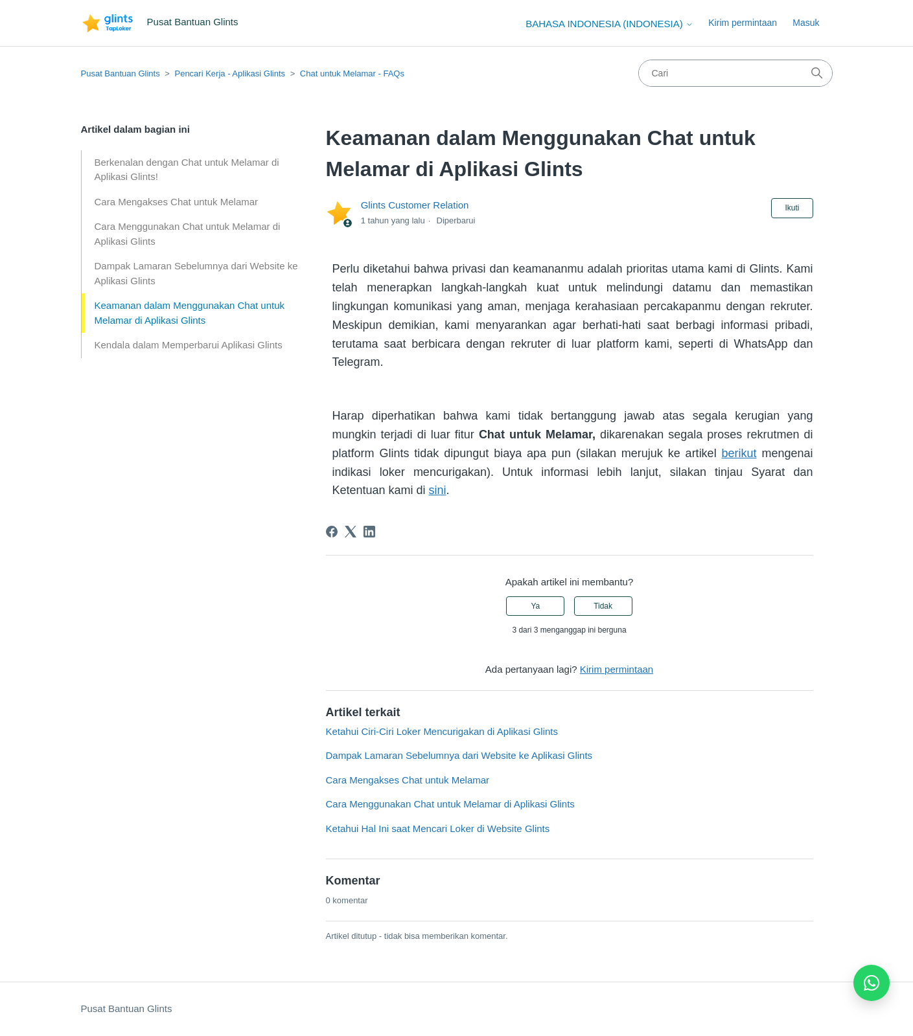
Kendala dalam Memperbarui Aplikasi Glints (189, 344)
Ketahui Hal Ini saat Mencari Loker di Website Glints (438, 828)
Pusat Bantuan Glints (120, 73)
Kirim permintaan (742, 22)
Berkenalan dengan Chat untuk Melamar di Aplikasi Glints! (187, 170)
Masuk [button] (805, 22)
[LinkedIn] (369, 531)
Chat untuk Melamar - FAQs (352, 73)
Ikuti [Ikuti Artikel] (792, 207)
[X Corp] (350, 531)
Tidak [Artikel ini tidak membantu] (603, 606)
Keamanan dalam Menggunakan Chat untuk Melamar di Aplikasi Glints (190, 313)
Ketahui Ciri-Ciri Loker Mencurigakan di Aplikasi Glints (442, 731)
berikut (739, 453)
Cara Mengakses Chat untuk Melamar (177, 201)
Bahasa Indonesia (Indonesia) (609, 23)
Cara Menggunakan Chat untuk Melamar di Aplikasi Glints (188, 234)
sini (437, 490)
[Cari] (735, 73)
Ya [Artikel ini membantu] (535, 606)
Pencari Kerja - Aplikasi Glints (229, 73)
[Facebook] (332, 531)
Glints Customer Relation (415, 204)
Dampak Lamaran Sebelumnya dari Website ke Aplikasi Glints (196, 273)
